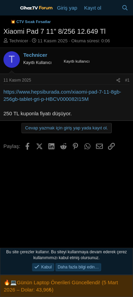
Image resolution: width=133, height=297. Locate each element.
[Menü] (9, 8)
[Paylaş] (118, 80)
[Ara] (125, 7)
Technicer (18, 40)
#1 (127, 80)
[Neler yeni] (111, 7)
